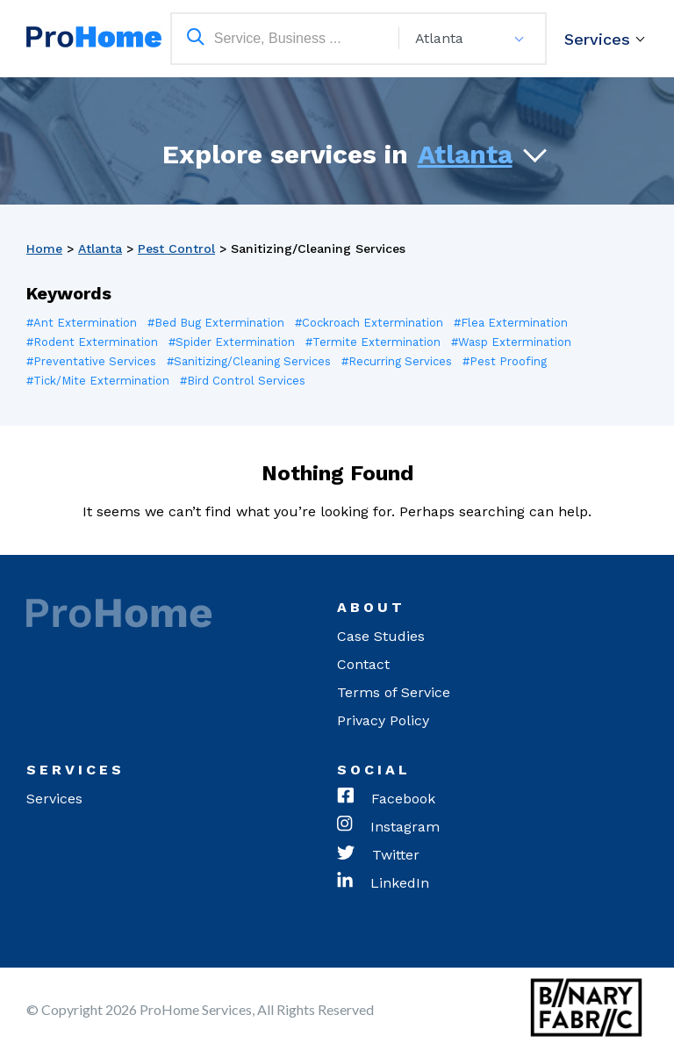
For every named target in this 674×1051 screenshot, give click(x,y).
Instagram (388, 827)
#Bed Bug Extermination (215, 322)
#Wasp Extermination (511, 342)
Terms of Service (393, 692)
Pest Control (176, 248)
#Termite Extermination (373, 342)
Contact (363, 664)
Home (44, 248)
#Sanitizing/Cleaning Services (249, 361)
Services (597, 39)
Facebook (386, 799)
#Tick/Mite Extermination (97, 380)
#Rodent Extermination (92, 342)
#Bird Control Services (242, 380)
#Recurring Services (396, 361)
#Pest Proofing (504, 361)
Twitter (378, 855)
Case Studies (381, 636)
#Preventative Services (91, 361)
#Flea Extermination (511, 322)
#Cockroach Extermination (369, 322)
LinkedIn (383, 883)
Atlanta (465, 154)
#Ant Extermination (81, 322)
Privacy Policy (383, 720)
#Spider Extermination (231, 342)
